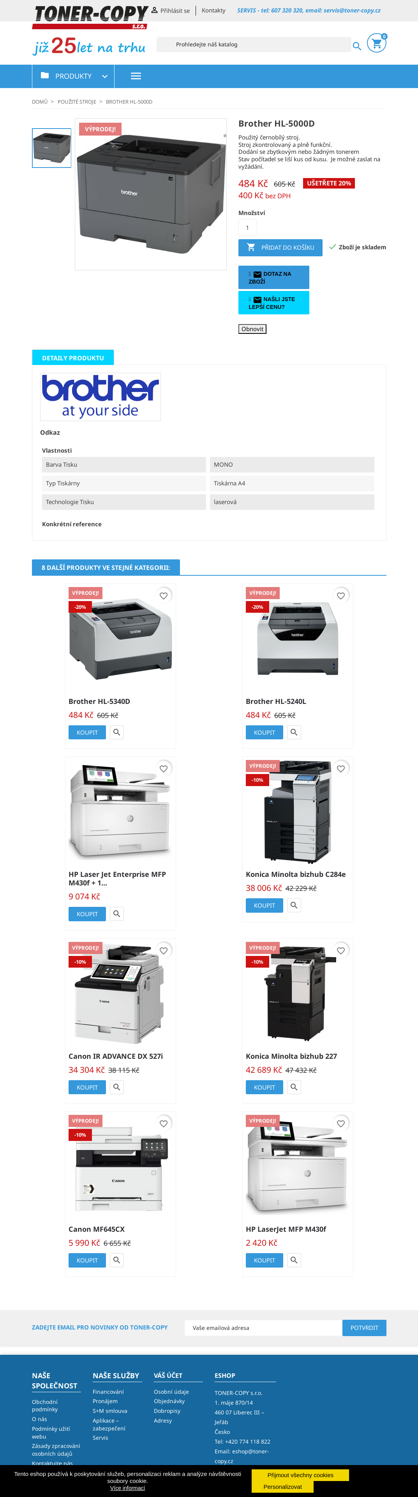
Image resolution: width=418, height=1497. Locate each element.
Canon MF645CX (97, 1229)
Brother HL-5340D (99, 701)
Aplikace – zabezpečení (109, 1424)
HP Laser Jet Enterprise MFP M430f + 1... (117, 878)
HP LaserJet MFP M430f (286, 1229)
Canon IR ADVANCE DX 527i (116, 1056)
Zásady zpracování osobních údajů (56, 1449)
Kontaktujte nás (52, 1463)
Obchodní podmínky (45, 1405)
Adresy (163, 1420)
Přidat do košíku (280, 247)
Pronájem (105, 1401)
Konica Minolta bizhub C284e (296, 874)
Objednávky (169, 1401)
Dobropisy (167, 1410)
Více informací (127, 1488)
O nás (39, 1419)
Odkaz (50, 432)
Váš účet (168, 1375)
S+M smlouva (110, 1410)
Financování (108, 1391)
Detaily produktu (73, 358)
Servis (100, 1437)
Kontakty (214, 10)
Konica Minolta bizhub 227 (291, 1056)
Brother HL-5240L (276, 701)
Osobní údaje (171, 1391)
